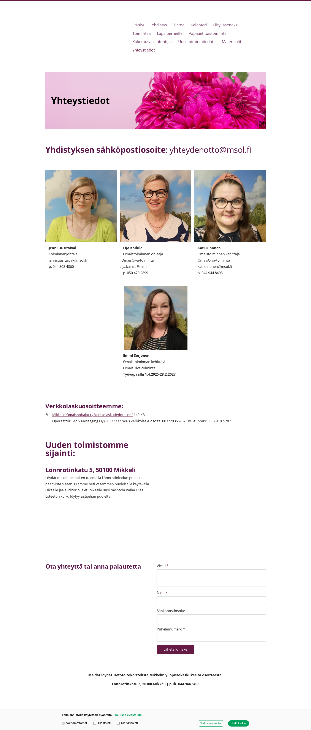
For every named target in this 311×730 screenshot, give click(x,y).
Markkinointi (127, 723)
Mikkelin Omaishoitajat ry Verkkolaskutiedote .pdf (92, 414)
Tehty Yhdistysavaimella (250, 696)
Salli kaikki (238, 723)
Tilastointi (102, 723)
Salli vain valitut (211, 723)
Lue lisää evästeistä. (128, 715)
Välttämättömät (74, 723)
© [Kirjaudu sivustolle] (47, 696)
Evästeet (225, 696)
